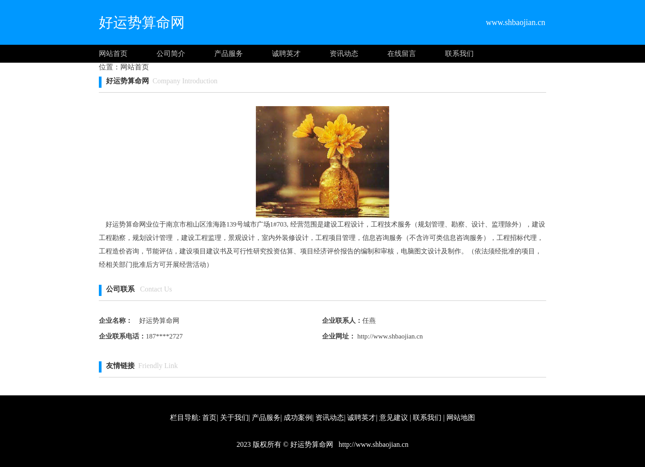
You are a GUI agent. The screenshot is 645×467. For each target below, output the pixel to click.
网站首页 (113, 53)
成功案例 (298, 417)
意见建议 (393, 417)
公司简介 (171, 53)
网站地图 (460, 417)
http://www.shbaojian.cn (389, 336)
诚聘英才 (286, 53)
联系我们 (459, 53)
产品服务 (228, 53)
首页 (209, 417)
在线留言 (401, 53)
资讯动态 (344, 53)
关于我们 (234, 417)
